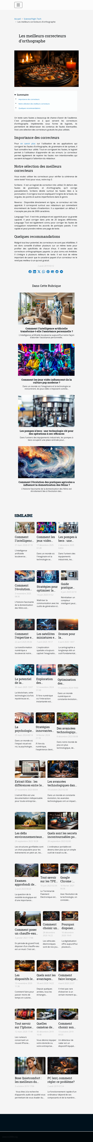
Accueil (17, 18)
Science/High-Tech (32, 18)
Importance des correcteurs (29, 99)
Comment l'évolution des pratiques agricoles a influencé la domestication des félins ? (46, 483)
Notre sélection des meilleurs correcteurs (34, 104)
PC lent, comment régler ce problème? (61, 1080)
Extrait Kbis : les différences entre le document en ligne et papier (29, 787)
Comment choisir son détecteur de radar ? (66, 1029)
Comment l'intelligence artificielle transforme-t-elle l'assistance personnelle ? (46, 330)
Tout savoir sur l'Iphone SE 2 (23, 1027)
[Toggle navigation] (18, 5)
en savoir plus (28, 143)
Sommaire (23, 94)
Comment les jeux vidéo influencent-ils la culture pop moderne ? (46, 381)
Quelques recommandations (29, 108)
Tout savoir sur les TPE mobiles (48, 881)
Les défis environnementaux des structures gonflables (28, 838)
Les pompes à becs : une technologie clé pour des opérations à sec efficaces (46, 432)
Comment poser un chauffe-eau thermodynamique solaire (28, 935)
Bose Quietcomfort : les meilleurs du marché (28, 1081)
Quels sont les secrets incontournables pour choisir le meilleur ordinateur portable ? (62, 838)
